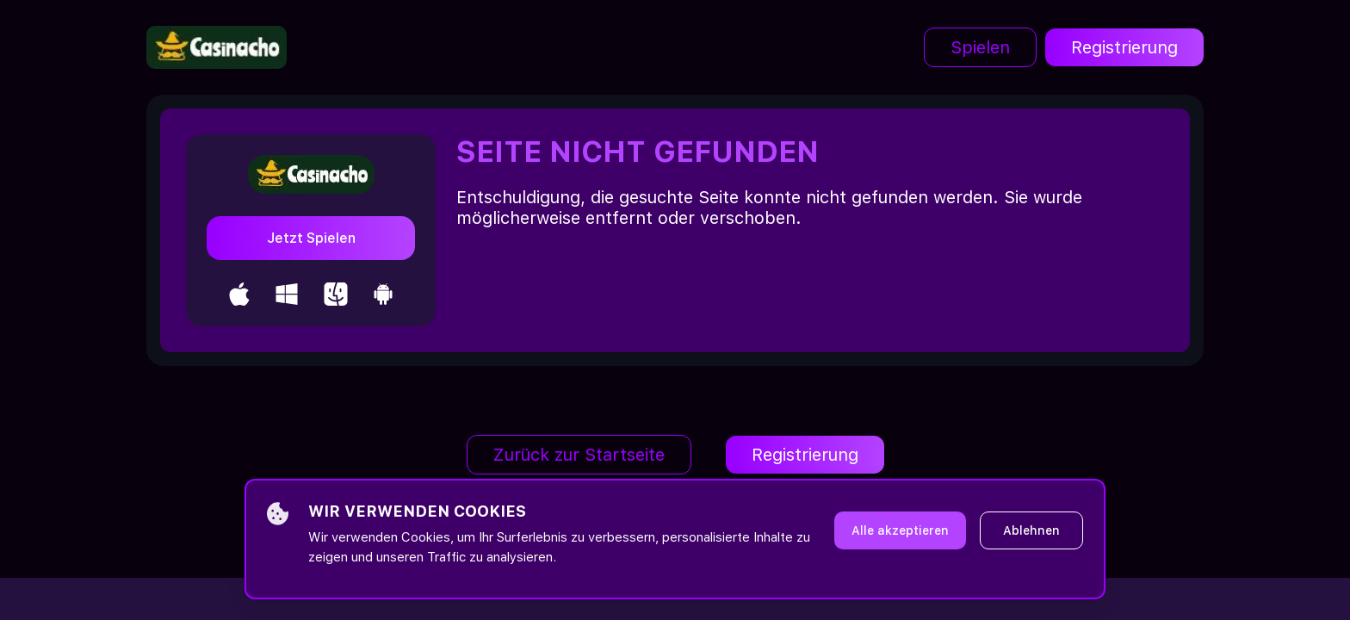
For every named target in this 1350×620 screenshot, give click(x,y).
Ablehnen (1031, 530)
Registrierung (1124, 47)
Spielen (980, 47)
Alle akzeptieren (900, 530)
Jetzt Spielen (311, 238)
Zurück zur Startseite (579, 454)
